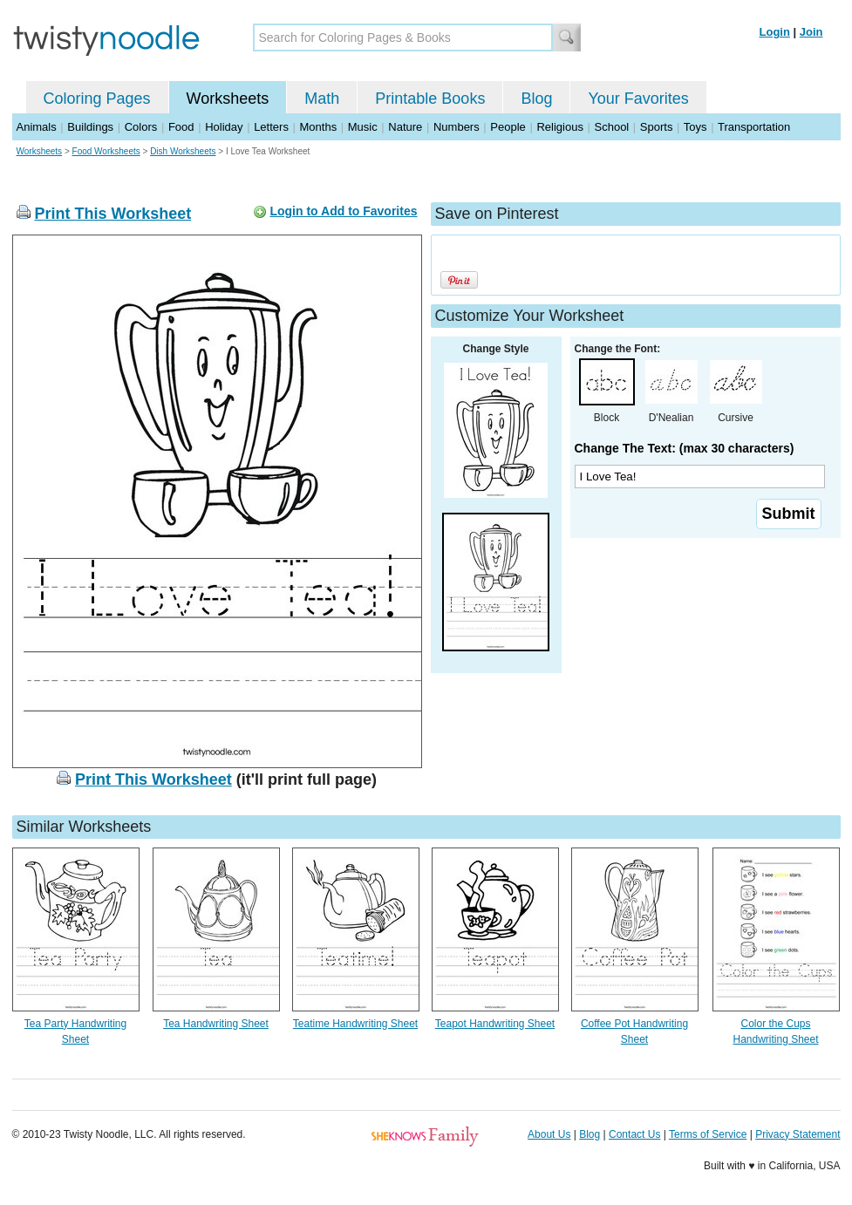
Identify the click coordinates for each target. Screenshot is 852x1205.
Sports (656, 126)
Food (181, 126)
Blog (536, 98)
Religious (559, 126)
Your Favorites (638, 98)
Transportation (754, 126)
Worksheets (228, 98)
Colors (141, 126)
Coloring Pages (97, 98)
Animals (37, 126)
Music (363, 126)
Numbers (456, 126)
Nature (405, 126)
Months (318, 126)
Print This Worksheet (113, 213)
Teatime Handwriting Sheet (355, 1024)
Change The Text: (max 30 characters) (684, 448)
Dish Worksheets (182, 151)
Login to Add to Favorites (343, 211)
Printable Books (430, 98)
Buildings (90, 126)
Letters (271, 126)
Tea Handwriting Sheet (216, 1024)
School (612, 126)
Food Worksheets (106, 151)
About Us (549, 1134)
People (507, 126)
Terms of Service (707, 1134)
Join (811, 31)
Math (321, 98)
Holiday (223, 126)
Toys (695, 126)
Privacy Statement (797, 1134)
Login (775, 31)
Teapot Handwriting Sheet (495, 1024)
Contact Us (634, 1134)
